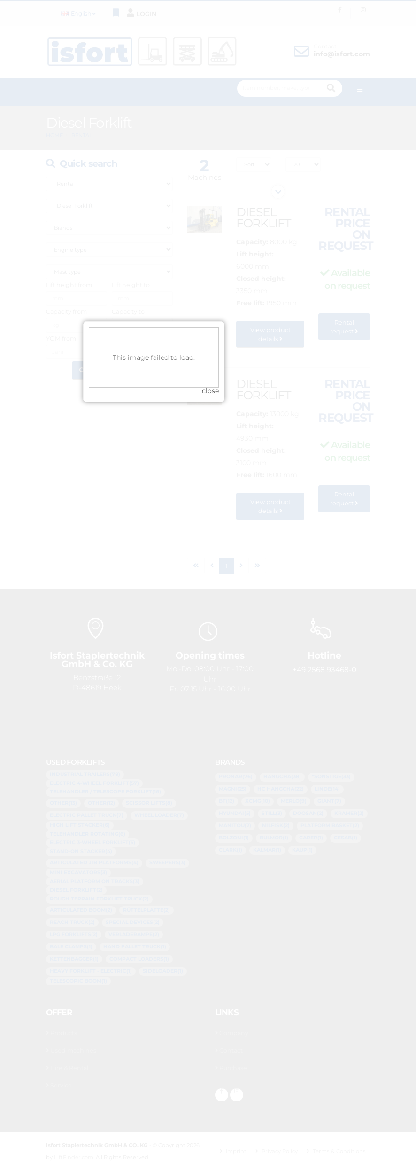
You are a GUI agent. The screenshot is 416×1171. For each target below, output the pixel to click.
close (264, 604)
